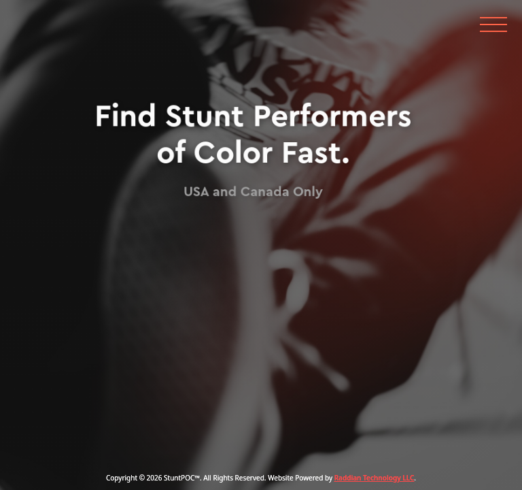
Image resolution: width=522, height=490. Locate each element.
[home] (58, 19)
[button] (493, 19)
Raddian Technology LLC (374, 478)
